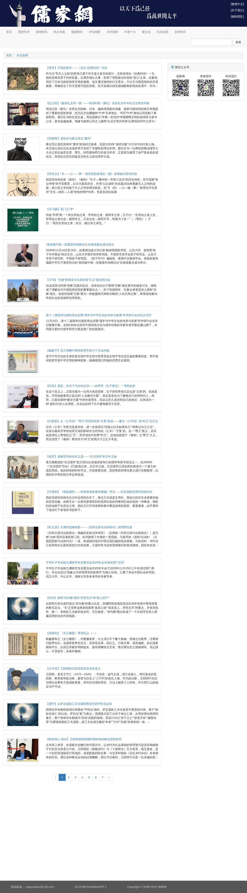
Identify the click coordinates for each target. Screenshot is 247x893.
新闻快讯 (41, 31)
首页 (9, 31)
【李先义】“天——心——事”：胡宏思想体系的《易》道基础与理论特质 (91, 173)
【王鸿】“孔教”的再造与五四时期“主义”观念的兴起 (78, 279)
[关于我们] (237, 10)
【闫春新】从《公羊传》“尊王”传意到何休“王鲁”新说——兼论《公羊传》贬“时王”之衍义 (102, 421)
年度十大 (130, 31)
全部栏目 (180, 31)
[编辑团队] (237, 16)
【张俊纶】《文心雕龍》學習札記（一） (72, 633)
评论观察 (94, 31)
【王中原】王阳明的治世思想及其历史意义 (73, 668)
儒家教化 (77, 31)
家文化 (146, 31)
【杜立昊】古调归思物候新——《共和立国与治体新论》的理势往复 (89, 527)
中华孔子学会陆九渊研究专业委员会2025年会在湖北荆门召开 (85, 562)
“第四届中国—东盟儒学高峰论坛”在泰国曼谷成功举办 (80, 244)
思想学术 (24, 31)
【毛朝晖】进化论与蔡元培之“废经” (68, 138)
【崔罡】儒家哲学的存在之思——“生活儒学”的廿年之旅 (81, 456)
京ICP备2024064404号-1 (91, 886)
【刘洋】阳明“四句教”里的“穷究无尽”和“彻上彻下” (77, 597)
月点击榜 (22, 55)
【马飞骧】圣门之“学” (60, 209)
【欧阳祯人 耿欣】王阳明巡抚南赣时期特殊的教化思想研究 (84, 739)
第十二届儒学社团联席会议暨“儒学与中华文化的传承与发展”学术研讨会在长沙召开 (98, 315)
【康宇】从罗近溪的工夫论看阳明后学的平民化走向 (79, 703)
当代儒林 (112, 31)
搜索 (238, 42)
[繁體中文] (237, 4)
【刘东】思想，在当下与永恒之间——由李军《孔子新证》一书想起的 (90, 385)
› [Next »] (109, 777)
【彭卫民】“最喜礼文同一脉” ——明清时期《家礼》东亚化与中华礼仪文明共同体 (97, 103)
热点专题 (59, 31)
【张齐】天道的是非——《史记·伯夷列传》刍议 (76, 67)
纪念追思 (162, 31)
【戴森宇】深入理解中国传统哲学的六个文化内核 (77, 350)
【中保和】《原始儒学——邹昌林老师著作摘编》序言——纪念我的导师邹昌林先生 (99, 491)
